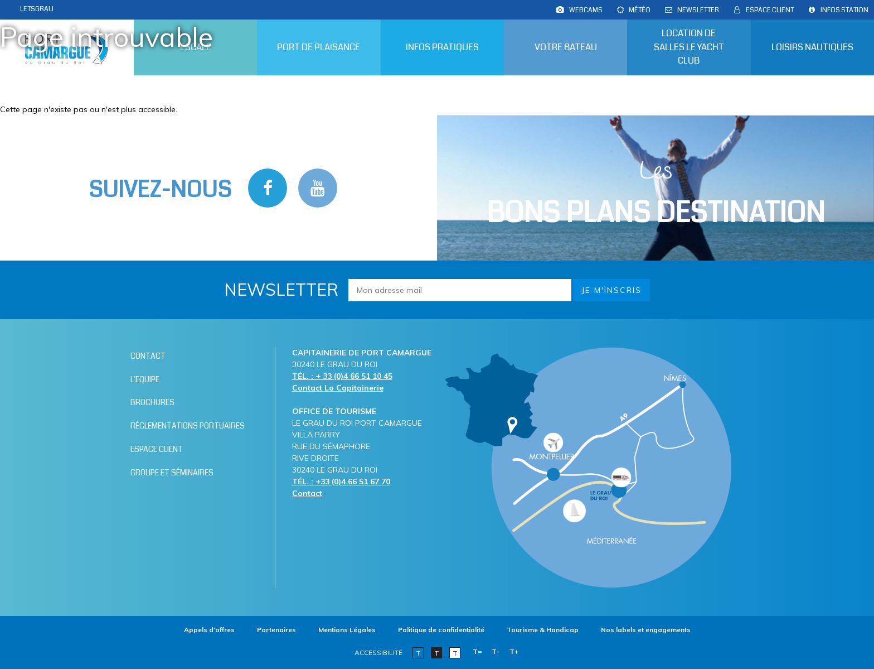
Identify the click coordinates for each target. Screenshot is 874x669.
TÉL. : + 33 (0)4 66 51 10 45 (342, 376)
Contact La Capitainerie (337, 388)
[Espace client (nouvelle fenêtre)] (202, 447)
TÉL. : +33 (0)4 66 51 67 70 (341, 482)
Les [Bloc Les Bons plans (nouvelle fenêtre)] (656, 194)
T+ (514, 651)
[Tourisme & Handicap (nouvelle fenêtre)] (543, 629)
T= (477, 651)
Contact (307, 493)
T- (495, 651)
